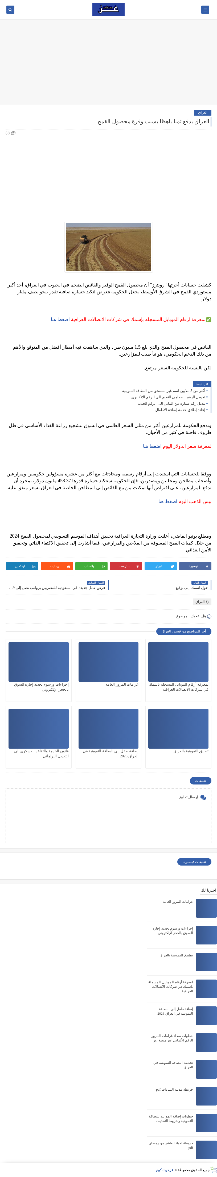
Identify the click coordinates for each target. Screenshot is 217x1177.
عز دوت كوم (165, 1170)
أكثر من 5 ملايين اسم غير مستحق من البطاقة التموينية (164, 391)
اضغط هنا (60, 319)
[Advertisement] (108, 61)
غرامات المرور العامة (121, 684)
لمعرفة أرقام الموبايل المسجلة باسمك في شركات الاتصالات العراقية (170, 986)
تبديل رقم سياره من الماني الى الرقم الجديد (172, 404)
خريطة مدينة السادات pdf (174, 1089)
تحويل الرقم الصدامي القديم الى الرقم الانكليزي (168, 397)
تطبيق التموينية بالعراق (191, 751)
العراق (202, 113)
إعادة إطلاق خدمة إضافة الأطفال (180, 410)
